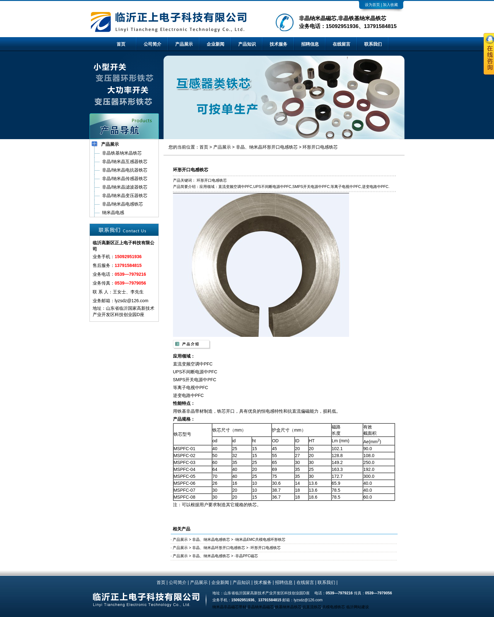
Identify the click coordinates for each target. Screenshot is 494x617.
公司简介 (152, 44)
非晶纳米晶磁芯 (260, 607)
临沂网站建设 (357, 607)
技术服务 (278, 44)
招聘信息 (310, 44)
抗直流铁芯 (311, 607)
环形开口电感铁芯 (320, 147)
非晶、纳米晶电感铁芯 (211, 539)
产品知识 (247, 44)
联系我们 (373, 44)
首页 (121, 44)
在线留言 (341, 44)
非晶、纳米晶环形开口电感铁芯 (267, 147)
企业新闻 (215, 44)
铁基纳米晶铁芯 (288, 607)
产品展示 (184, 44)
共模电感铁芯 (333, 607)
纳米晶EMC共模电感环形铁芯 (260, 539)
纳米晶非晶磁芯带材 (229, 607)
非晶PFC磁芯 (246, 556)
